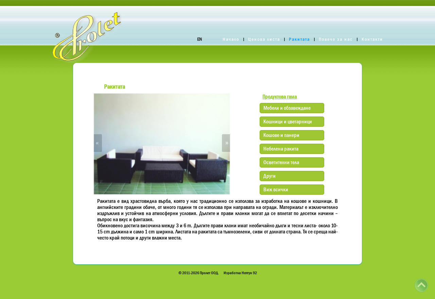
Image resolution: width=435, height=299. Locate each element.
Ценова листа (264, 39)
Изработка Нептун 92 (240, 272)
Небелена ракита (280, 148)
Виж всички (275, 189)
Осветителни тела (281, 162)
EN (199, 39)
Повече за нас (336, 39)
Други (269, 176)
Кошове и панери (281, 135)
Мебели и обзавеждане (287, 108)
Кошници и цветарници (287, 121)
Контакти (372, 39)
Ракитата (299, 39)
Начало (231, 39)
